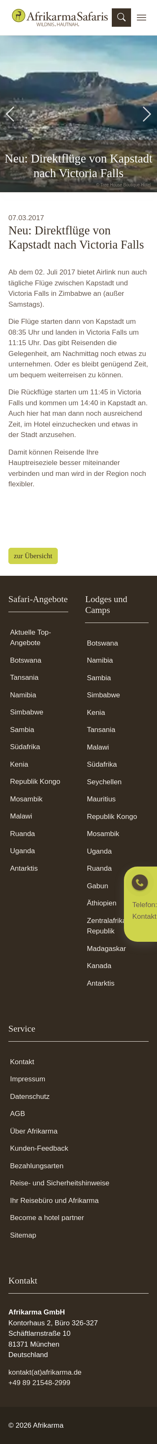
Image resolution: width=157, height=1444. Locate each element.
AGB (17, 1114)
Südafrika (25, 747)
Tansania (24, 677)
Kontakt (22, 1062)
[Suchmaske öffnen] (121, 17)
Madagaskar (106, 949)
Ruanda (22, 834)
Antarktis (24, 868)
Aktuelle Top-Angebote (30, 637)
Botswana (25, 660)
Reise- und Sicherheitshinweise (59, 1183)
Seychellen (104, 782)
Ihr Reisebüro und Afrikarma (54, 1201)
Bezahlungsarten (37, 1166)
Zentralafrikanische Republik (117, 926)
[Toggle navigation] (141, 17)
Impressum (27, 1079)
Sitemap (23, 1235)
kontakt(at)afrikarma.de (45, 1372)
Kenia (19, 764)
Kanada (99, 966)
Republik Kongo (35, 782)
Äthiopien (101, 903)
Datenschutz (30, 1097)
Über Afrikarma (33, 1131)
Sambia (22, 730)
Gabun (97, 886)
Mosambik (26, 799)
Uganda (22, 851)
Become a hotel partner (47, 1218)
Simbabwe (26, 712)
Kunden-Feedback (39, 1148)
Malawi (21, 816)
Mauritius (101, 799)
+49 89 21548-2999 (39, 1383)
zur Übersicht (33, 556)
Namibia (23, 695)
